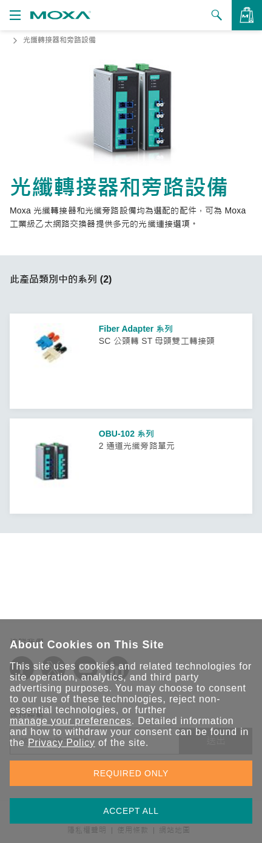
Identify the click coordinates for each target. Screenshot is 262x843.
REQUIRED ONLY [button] (131, 773)
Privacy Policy (61, 742)
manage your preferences (71, 721)
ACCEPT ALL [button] (131, 811)
